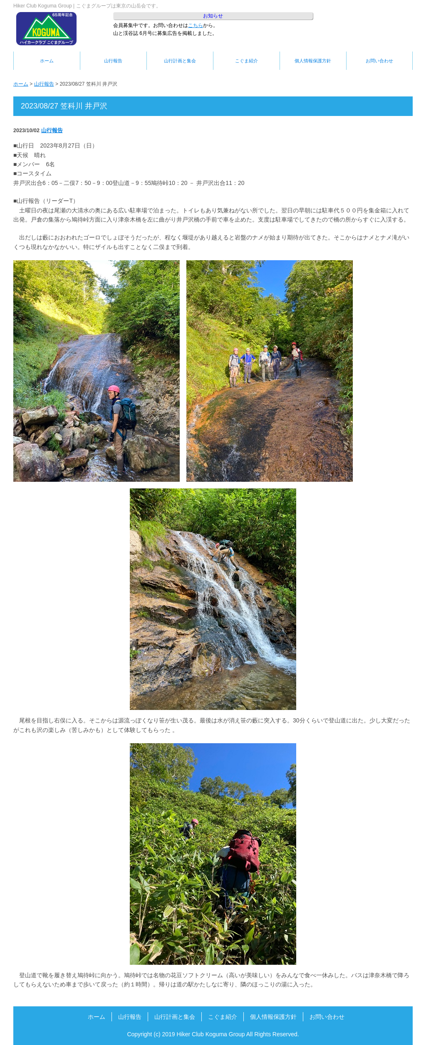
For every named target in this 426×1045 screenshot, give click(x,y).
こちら (195, 25)
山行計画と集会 (180, 60)
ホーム (47, 60)
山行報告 (113, 60)
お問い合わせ (379, 60)
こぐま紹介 (246, 60)
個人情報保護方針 (313, 60)
